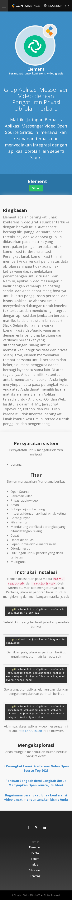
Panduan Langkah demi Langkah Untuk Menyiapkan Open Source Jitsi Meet (36, 783)
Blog (35, 864)
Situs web (35, 870)
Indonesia (52, 5)
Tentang (35, 876)
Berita (35, 853)
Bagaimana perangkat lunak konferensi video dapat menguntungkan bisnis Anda (36, 797)
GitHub (36, 188)
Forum (35, 859)
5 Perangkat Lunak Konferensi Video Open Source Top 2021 (36, 768)
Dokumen (35, 847)
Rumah (35, 841)
